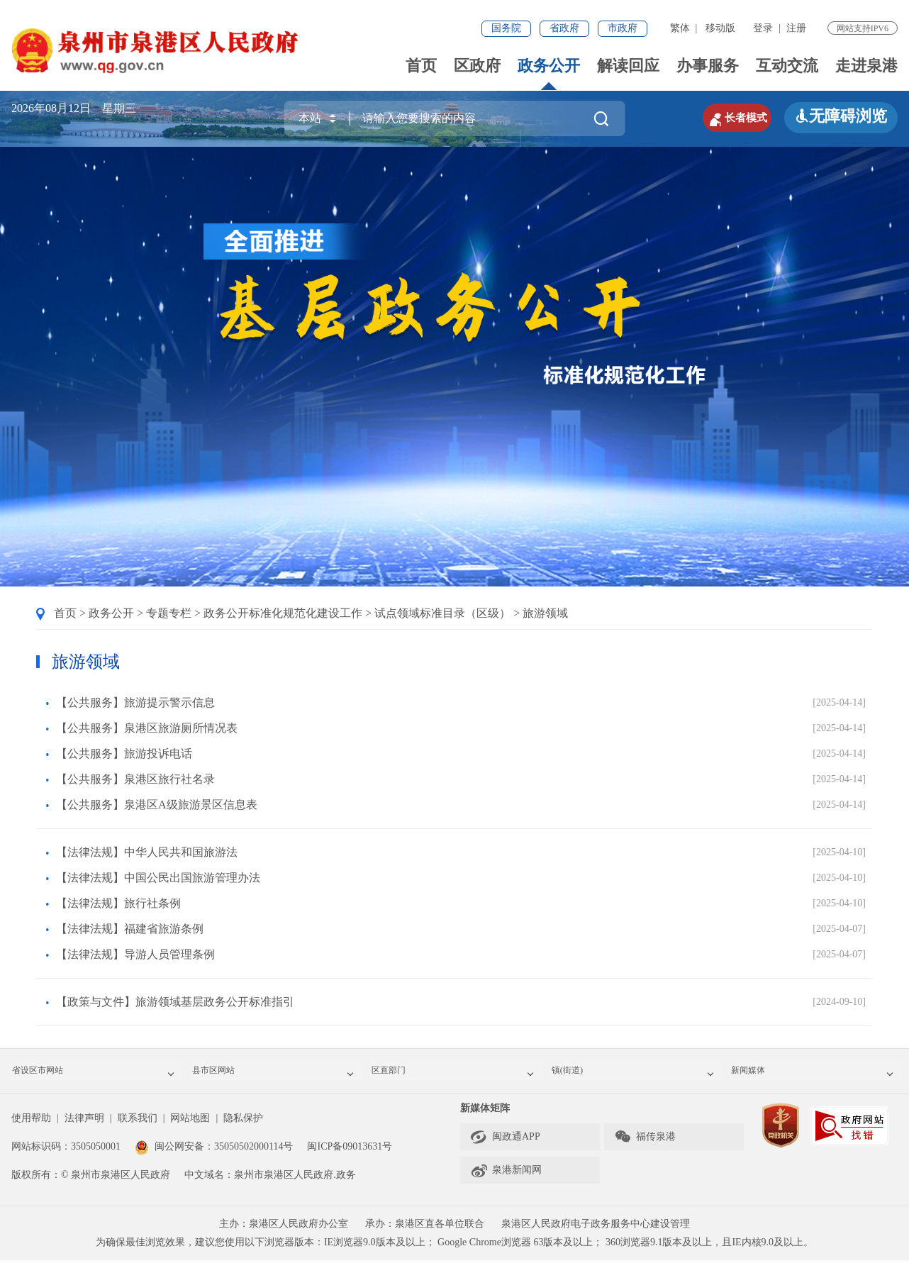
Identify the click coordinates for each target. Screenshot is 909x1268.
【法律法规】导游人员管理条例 (135, 954)
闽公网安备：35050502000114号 (214, 1154)
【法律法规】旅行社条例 (118, 903)
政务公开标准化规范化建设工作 (282, 613)
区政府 (477, 65)
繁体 (680, 28)
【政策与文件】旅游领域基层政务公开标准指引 (175, 1002)
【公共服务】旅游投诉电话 (124, 753)
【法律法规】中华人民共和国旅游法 (147, 852)
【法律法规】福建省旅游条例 (129, 929)
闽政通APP (505, 1144)
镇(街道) (637, 1075)
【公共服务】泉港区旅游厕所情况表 (147, 728)
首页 (421, 65)
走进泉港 (866, 65)
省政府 (564, 28)
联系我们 (137, 1125)
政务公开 (549, 65)
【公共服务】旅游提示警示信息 (135, 702)
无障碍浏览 (841, 116)
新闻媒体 (817, 1075)
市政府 (622, 28)
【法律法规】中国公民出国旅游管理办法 (158, 878)
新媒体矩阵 (485, 1116)
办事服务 (707, 65)
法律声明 (84, 1125)
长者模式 (720, 116)
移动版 (720, 28)
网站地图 (190, 1125)
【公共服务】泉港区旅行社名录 (135, 779)
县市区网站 (278, 1075)
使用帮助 (31, 1125)
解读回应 (628, 65)
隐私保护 (243, 1125)
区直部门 (457, 1075)
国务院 (506, 28)
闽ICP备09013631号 (349, 1154)
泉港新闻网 (506, 1177)
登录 (763, 28)
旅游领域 (545, 613)
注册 (796, 28)
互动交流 (787, 65)
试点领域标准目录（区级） (442, 613)
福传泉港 (645, 1144)
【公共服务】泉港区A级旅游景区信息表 (156, 805)
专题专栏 (168, 613)
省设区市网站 (98, 1075)
